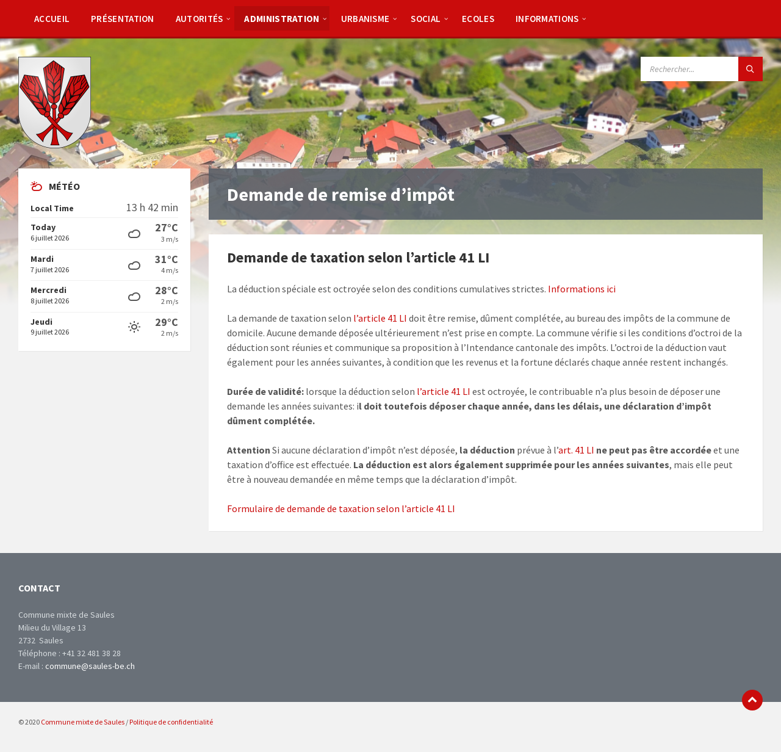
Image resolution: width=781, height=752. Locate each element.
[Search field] (702, 69)
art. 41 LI (576, 450)
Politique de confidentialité (171, 721)
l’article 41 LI (380, 318)
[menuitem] (51, 18)
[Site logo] (54, 145)
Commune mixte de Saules (82, 721)
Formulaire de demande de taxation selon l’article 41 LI (341, 508)
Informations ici (582, 289)
